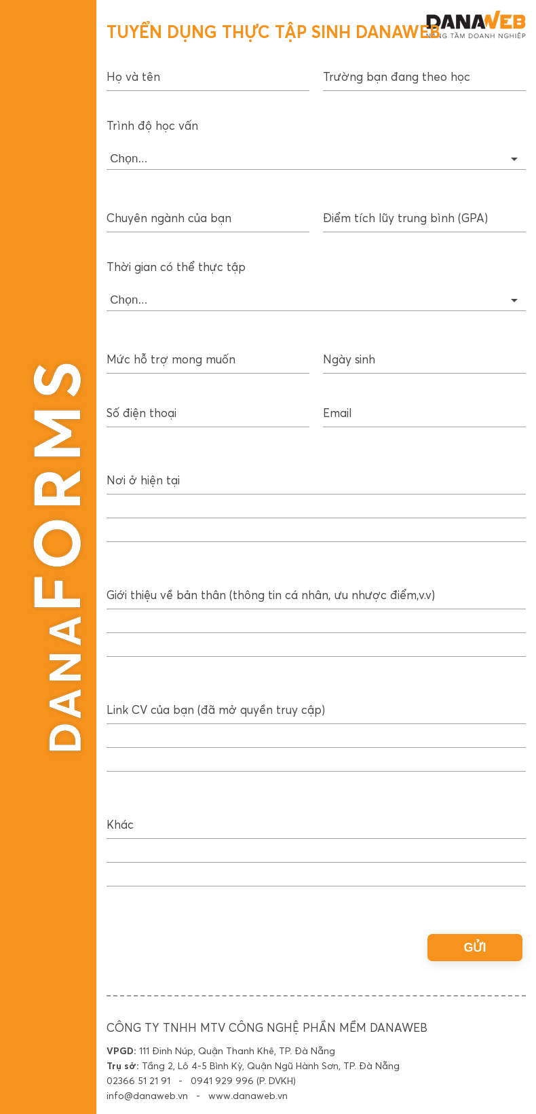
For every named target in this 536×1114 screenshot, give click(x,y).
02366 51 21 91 (138, 1081)
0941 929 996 (222, 1081)
